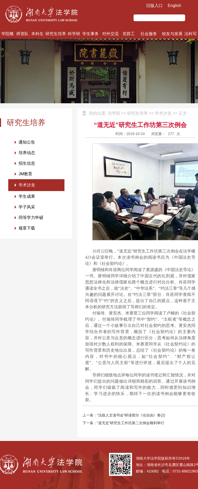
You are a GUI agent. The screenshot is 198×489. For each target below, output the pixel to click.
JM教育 (25, 174)
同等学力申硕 (31, 217)
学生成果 (27, 196)
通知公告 (27, 142)
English (174, 5)
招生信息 (27, 163)
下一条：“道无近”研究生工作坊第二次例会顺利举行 (123, 423)
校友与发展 (172, 33)
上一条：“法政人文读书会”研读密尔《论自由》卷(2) (123, 415)
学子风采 (27, 207)
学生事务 (90, 33)
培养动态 (27, 153)
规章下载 (27, 228)
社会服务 (149, 33)
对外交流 (110, 33)
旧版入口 (154, 5)
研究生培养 (55, 33)
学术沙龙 (27, 185)
